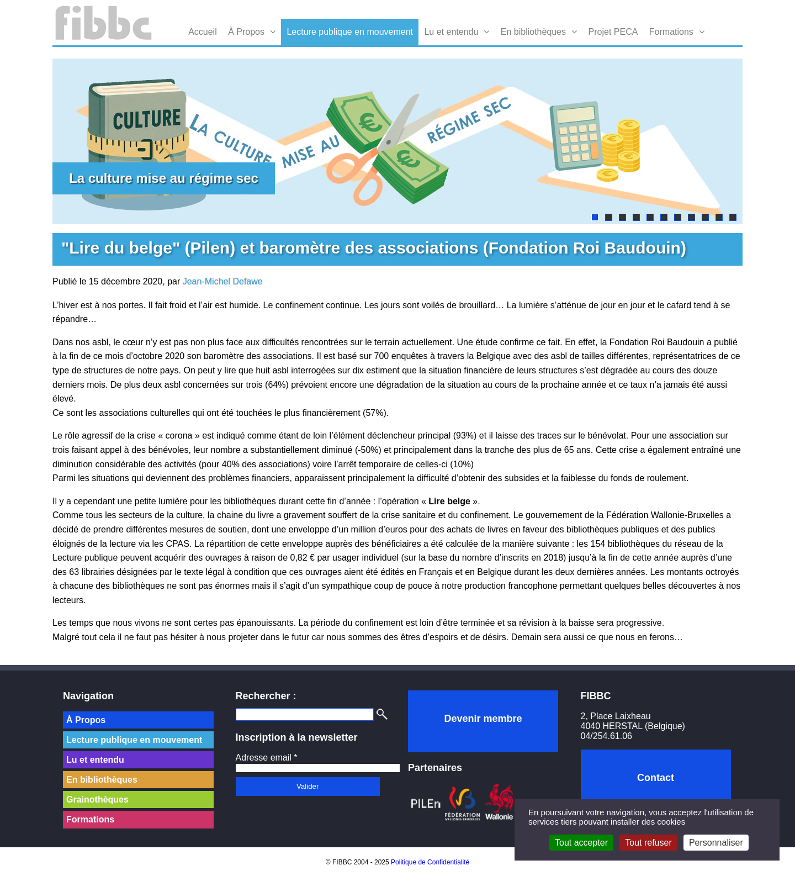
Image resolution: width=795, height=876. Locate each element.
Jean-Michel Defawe (223, 281)
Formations (671, 31)
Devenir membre (483, 718)
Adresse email (267, 757)
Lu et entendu (451, 31)
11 (732, 217)
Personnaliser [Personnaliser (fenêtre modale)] (716, 842)
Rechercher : (266, 695)
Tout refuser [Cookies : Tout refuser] (648, 842)
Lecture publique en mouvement (350, 31)
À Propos (246, 31)
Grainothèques (97, 799)
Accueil (202, 31)
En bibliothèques (533, 31)
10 (719, 217)
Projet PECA (613, 31)
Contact (655, 777)
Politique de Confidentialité (430, 862)
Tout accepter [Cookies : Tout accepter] (581, 842)
